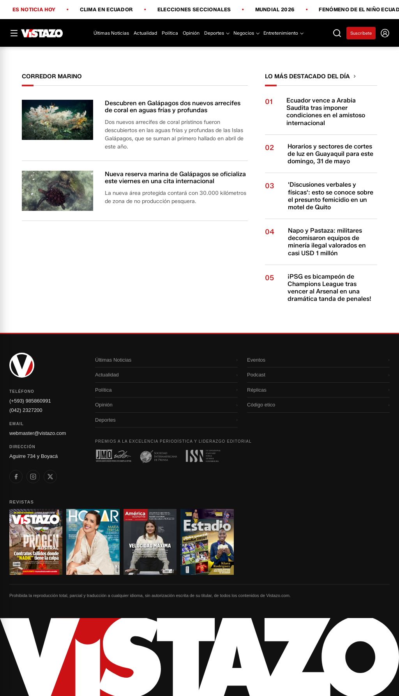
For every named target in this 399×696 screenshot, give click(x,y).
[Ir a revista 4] (206, 542)
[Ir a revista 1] (35, 542)
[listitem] (16, 476)
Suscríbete (361, 33)
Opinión (191, 33)
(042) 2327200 (25, 410)
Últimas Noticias (111, 33)
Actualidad (145, 33)
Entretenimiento (283, 33)
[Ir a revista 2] (92, 542)
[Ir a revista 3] (150, 542)
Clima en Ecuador (106, 9)
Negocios (246, 33)
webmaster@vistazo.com (37, 433)
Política (170, 33)
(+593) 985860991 (30, 401)
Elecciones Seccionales (194, 9)
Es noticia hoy (33, 9)
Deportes (216, 33)
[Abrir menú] (14, 33)
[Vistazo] (42, 33)
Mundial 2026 (275, 9)
